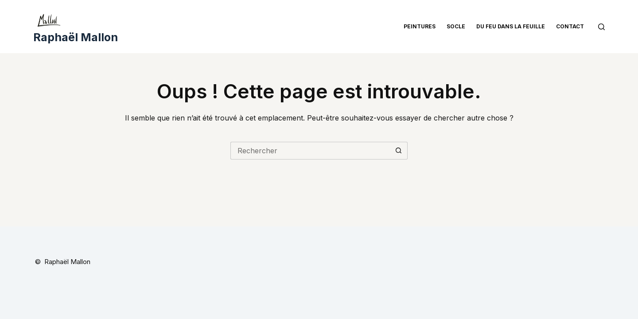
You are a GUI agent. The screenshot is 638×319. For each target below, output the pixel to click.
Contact (570, 26)
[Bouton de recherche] (399, 151)
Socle (456, 26)
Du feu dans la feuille (510, 26)
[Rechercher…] (310, 151)
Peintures (420, 26)
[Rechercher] (601, 26)
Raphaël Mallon (75, 37)
